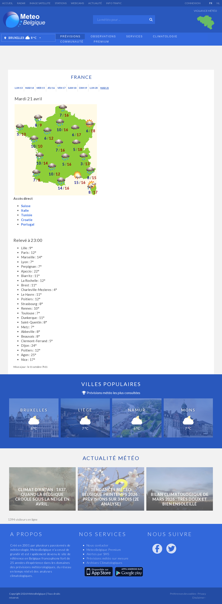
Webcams (77, 3)
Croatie (27, 220)
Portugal (27, 224)
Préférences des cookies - (183, 593)
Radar (21, 3)
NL (218, 3)
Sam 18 (72, 87)
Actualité (95, 3)
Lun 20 (94, 87)
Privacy (201, 593)
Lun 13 (19, 87)
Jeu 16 (51, 87)
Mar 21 (104, 87)
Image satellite (40, 3)
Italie (25, 210)
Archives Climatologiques (104, 562)
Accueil (7, 3)
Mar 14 (29, 87)
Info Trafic (114, 3)
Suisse (26, 206)
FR (210, 3)
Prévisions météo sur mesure (108, 558)
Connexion (193, 3)
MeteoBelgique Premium (104, 549)
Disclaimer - (199, 597)
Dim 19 (83, 87)
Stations (61, 3)
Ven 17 (61, 87)
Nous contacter (98, 545)
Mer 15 (41, 87)
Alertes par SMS (98, 554)
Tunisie (26, 215)
